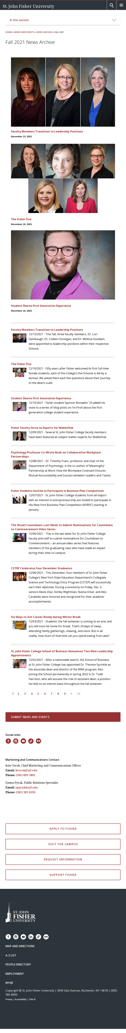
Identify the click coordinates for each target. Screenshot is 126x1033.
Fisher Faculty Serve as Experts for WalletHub (42, 428)
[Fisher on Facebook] (8, 741)
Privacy (8, 999)
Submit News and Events (30, 717)
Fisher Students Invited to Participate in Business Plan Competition (57, 491)
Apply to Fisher (63, 829)
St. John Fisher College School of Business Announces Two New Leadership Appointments (62, 653)
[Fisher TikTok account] (38, 936)
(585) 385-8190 (25, 792)
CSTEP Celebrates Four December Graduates (41, 568)
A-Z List (10, 955)
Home (8, 32)
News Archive (44, 32)
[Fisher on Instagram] (16, 741)
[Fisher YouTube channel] (23, 937)
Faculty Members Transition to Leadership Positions (47, 131)
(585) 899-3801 (25, 775)
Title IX (32, 999)
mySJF (9, 983)
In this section (63, 20)
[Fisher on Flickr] (38, 741)
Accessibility (20, 999)
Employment (14, 974)
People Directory (18, 964)
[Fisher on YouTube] (23, 741)
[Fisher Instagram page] (16, 936)
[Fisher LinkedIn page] (31, 936)
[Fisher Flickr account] (46, 937)
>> (78, 694)
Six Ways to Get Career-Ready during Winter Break (46, 617)
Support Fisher (63, 875)
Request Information (63, 859)
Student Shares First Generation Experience (41, 306)
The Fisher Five (21, 219)
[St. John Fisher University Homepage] (20, 913)
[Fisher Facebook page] (8, 936)
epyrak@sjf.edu (26, 787)
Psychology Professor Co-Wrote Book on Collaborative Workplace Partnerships (56, 454)
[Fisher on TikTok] (31, 741)
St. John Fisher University (28, 6)
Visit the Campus (63, 844)
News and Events (24, 32)
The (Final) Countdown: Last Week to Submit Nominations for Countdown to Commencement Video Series (62, 527)
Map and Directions (20, 946)
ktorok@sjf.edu (26, 770)
